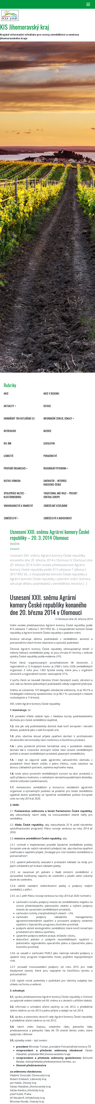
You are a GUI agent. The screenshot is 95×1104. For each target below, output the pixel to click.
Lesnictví (8, 456)
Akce (6, 393)
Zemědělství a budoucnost (57, 518)
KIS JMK (7, 443)
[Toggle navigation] (88, 4)
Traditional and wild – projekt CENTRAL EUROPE (60, 495)
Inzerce (47, 431)
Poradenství (50, 456)
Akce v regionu (51, 393)
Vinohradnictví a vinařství (18, 506)
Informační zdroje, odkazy (57, 418)
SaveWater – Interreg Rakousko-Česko (55, 482)
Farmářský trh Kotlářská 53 (19, 418)
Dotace (47, 406)
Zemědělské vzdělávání (55, 506)
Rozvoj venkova (12, 481)
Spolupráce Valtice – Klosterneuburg (15, 495)
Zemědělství (10, 518)
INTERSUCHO (10, 431)
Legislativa (49, 443)
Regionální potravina (54, 468)
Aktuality (9, 406)
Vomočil (14, 549)
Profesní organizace (15, 468)
